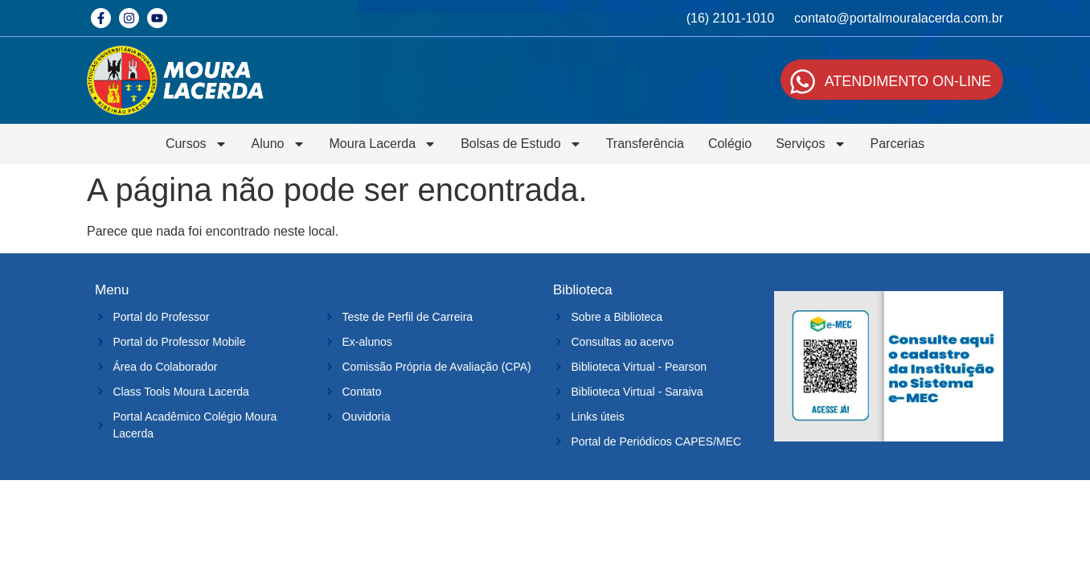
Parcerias (898, 143)
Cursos (196, 143)
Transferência (645, 143)
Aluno (278, 143)
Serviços (811, 143)
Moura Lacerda (383, 143)
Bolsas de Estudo (521, 143)
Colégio (730, 143)
